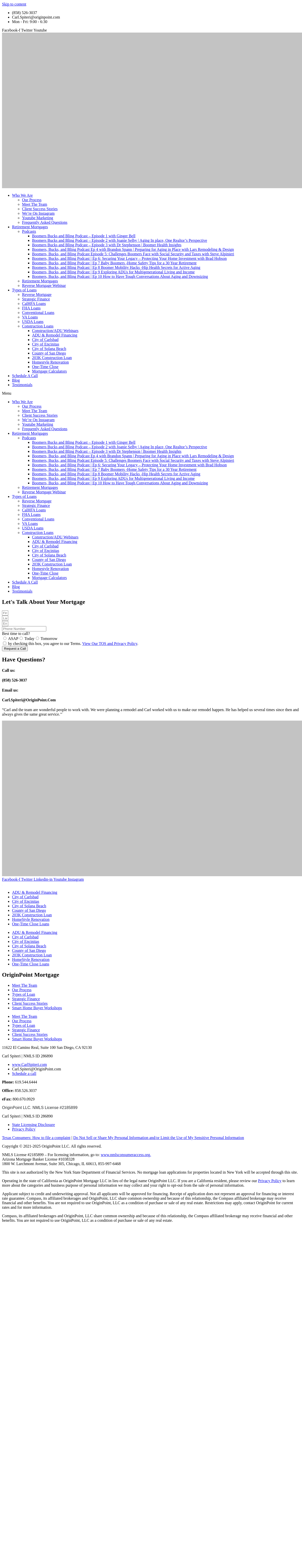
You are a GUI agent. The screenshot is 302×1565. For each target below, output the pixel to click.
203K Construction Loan (52, 358)
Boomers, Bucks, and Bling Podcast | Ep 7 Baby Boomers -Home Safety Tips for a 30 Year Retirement (114, 263)
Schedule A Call (25, 376)
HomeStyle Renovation (31, 919)
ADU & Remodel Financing (54, 335)
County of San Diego (49, 353)
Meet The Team (34, 204)
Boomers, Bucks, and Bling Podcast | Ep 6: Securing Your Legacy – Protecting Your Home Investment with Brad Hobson (129, 258)
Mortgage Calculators (49, 371)
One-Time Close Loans (30, 924)
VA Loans (30, 317)
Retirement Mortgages (30, 227)
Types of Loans (24, 290)
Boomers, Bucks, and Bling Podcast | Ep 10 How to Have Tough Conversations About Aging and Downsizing (120, 276)
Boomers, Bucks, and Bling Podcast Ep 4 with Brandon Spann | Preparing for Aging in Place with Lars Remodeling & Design (133, 249)
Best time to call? (16, 633)
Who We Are (22, 195)
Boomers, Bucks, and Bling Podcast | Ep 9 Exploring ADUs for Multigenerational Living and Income (113, 272)
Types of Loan (23, 994)
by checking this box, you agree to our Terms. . (73, 643)
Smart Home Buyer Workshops (37, 1008)
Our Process (32, 200)
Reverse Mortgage (37, 294)
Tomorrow (49, 638)
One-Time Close (45, 367)
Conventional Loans (38, 312)
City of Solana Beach (49, 349)
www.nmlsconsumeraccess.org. (126, 1155)
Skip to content (14, 4)
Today (30, 638)
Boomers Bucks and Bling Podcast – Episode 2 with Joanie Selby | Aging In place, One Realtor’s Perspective (119, 240)
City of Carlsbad (45, 340)
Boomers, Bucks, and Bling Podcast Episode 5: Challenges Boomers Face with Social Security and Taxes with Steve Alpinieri (133, 254)
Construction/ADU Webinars (55, 330)
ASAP (13, 638)
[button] (151, 393)
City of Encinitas (45, 344)
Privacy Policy (269, 1181)
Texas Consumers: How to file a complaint (36, 1138)
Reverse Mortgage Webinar (44, 285)
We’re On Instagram (38, 213)
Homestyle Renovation (50, 362)
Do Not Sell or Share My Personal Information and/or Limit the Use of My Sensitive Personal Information (158, 1138)
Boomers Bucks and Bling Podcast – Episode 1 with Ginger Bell (83, 236)
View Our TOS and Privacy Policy (109, 643)
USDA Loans (33, 321)
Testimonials (22, 385)
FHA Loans (31, 308)
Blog (16, 380)
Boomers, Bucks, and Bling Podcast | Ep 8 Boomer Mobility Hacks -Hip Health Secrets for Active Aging (116, 267)
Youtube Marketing (37, 218)
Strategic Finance (36, 299)
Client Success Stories (40, 209)
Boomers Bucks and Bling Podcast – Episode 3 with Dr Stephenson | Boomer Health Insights (106, 245)
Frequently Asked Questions (44, 222)
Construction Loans (38, 326)
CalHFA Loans (34, 303)
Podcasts (29, 231)
